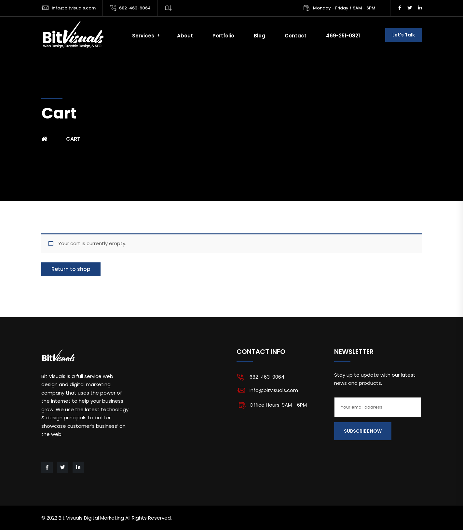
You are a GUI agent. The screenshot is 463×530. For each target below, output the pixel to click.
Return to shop (70, 269)
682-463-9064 (135, 8)
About (185, 35)
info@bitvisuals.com (74, 8)
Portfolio (223, 35)
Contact (295, 35)
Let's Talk (403, 35)
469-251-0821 (343, 35)
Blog (259, 35)
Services (143, 35)
